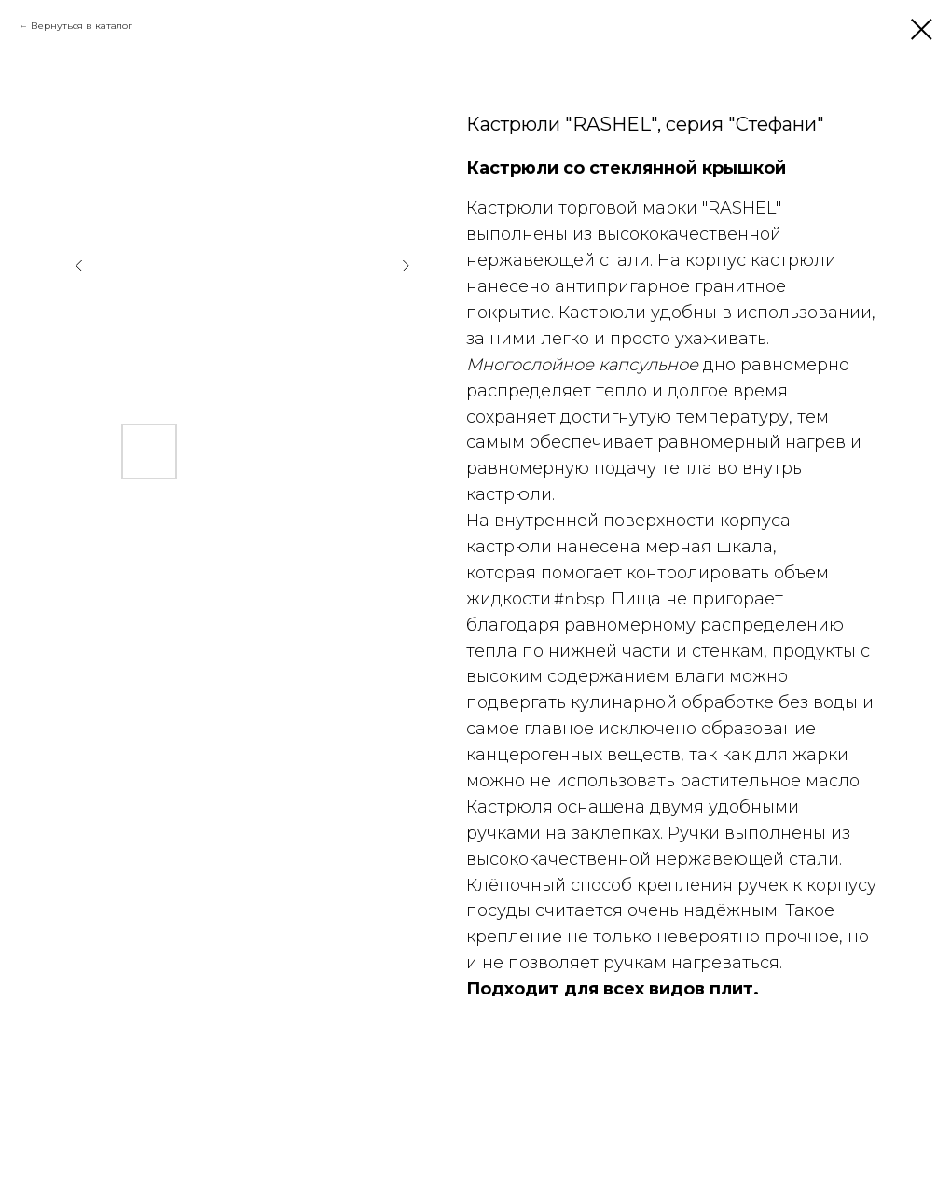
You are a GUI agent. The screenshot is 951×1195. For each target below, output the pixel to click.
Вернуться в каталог (81, 26)
